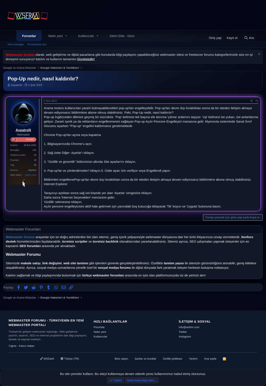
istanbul (32, 170)
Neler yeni (55, 36)
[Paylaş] (251, 101)
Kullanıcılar (86, 36)
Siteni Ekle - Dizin (122, 36)
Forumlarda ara (36, 44)
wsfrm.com (30, 175)
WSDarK (47, 358)
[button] (66, 36)
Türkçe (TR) (70, 358)
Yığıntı (13, 345)
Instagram (185, 336)
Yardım (193, 358)
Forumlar (29, 36)
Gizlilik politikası (172, 358)
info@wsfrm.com (189, 327)
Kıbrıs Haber (26, 345)
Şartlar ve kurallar (145, 358)
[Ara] (249, 37)
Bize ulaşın (121, 358)
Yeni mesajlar (15, 44)
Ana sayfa (210, 358)
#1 (257, 100)
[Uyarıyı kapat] (258, 54)
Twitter (183, 331)
